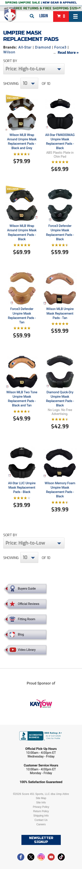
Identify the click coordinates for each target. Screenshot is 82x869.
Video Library (27, 649)
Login (43, 16)
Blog (21, 634)
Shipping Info (41, 815)
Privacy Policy (41, 806)
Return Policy (41, 811)
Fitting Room (26, 619)
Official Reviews (28, 604)
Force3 (60, 47)
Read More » (68, 52)
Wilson (9, 52)
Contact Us (41, 820)
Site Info (41, 802)
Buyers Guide (27, 588)
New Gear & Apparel (60, 2)
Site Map (41, 798)
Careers (41, 824)
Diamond (43, 47)
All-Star (25, 47)
